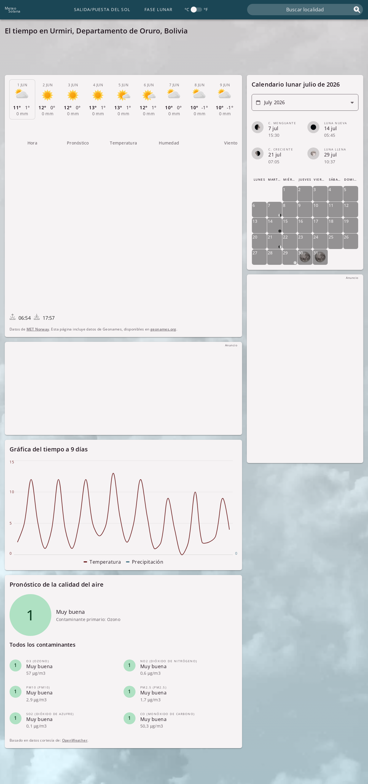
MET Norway (38, 329)
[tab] (22, 99)
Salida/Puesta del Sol (102, 9)
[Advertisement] (184, 56)
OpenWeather (74, 740)
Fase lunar (158, 9)
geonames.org (163, 329)
